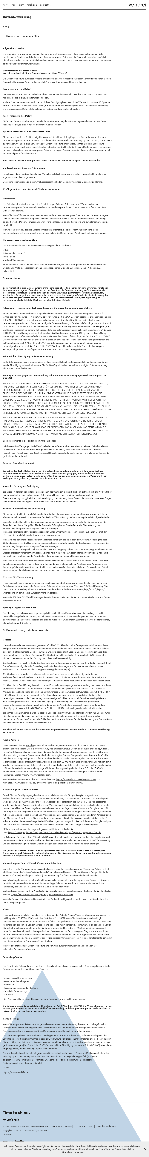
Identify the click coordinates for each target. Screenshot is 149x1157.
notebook (32, 4)
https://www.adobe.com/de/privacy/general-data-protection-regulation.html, (45, 782)
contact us (45, 4)
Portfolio (30, 745)
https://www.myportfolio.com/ (36, 774)
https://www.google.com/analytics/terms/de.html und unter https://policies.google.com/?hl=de (54, 832)
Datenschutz (8, 1134)
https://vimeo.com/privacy (22, 948)
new (5, 4)
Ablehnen (79, 1152)
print (21, 4)
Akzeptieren (67, 1152)
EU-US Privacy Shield (72, 761)
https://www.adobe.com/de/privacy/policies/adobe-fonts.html (42, 894)
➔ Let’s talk (11, 1119)
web (13, 4)
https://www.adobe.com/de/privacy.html (76, 779)
